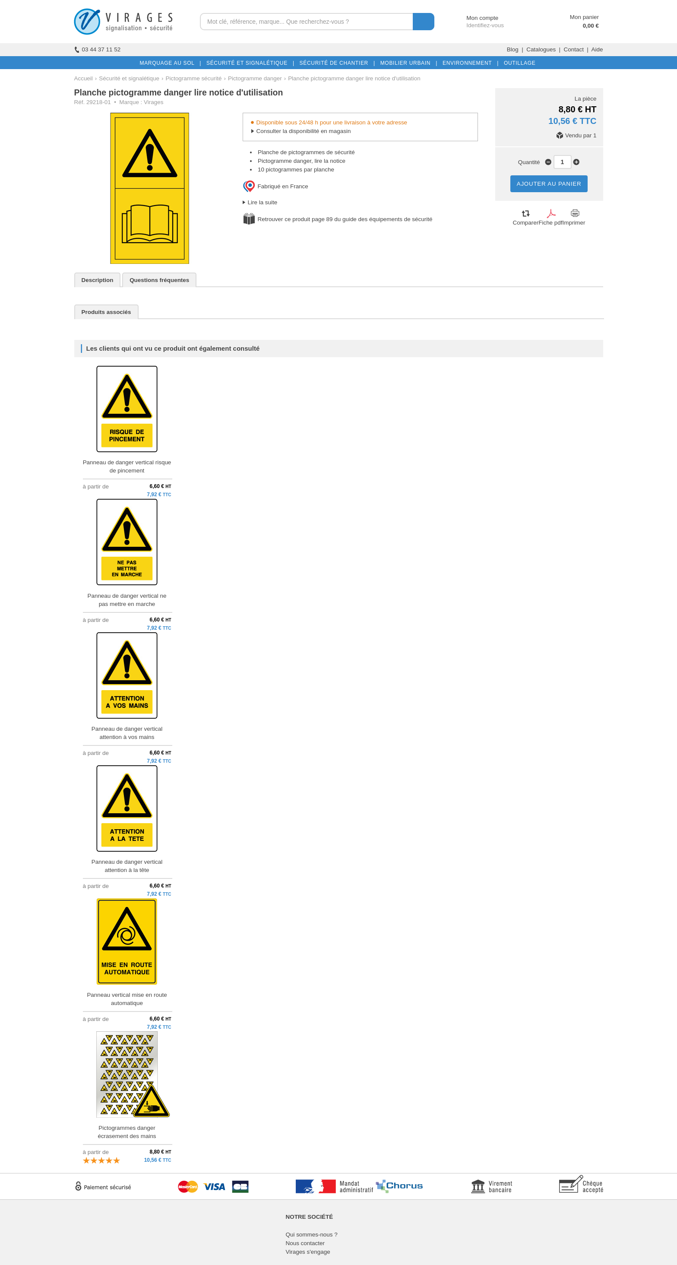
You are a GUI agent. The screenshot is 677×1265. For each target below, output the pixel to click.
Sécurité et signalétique (129, 78)
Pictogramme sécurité (194, 78)
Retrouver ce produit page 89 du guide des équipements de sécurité (345, 219)
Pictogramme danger (255, 78)
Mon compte (474, 18)
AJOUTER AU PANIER (549, 184)
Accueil (83, 78)
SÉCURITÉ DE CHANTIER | (335, 63)
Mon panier (584, 17)
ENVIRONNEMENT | (469, 63)
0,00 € (591, 25)
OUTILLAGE (518, 63)
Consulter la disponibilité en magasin (303, 131)
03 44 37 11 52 (97, 49)
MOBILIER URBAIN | (407, 63)
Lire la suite (263, 202)
